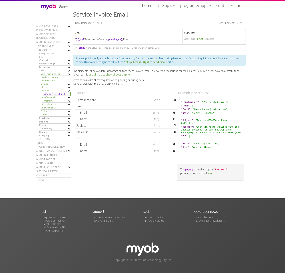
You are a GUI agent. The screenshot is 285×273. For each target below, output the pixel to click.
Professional (48, 97)
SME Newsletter (47, 171)
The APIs (166, 5)
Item (44, 87)
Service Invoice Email (54, 94)
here (210, 173)
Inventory (44, 67)
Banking (44, 121)
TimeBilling (47, 101)
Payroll (43, 125)
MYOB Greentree (47, 155)
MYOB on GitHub (154, 220)
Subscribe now (204, 217)
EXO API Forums (103, 220)
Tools (40, 179)
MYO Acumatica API (54, 227)
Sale (41, 70)
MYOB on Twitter (154, 217)
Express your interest (55, 217)
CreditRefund (48, 80)
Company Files (46, 53)
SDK (40, 142)
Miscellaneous (49, 104)
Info (41, 57)
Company (44, 135)
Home (147, 5)
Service (45, 90)
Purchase (44, 118)
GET (186, 39)
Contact (224, 5)
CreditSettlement (50, 77)
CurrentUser (45, 139)
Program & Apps (195, 5)
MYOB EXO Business (48, 167)
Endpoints (44, 50)
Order (44, 111)
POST (200, 39)
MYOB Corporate (53, 230)
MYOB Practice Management (46, 161)
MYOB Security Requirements (46, 36)
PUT (193, 39)
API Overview (46, 46)
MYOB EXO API (51, 224)
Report (43, 132)
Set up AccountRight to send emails (146, 62)
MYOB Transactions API (51, 150)
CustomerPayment (50, 74)
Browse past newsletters (210, 220)
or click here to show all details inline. (109, 74)
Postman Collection (51, 146)
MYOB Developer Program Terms (47, 28)
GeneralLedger (47, 63)
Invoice (44, 84)
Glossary (42, 175)
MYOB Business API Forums (110, 217)
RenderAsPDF (49, 107)
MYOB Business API (48, 42)
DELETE (209, 39)
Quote (44, 114)
